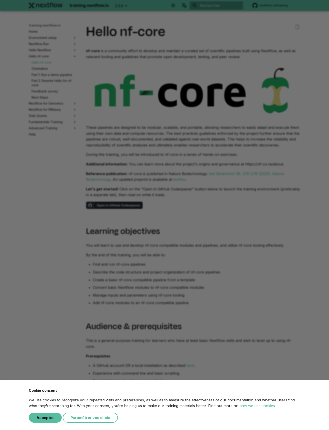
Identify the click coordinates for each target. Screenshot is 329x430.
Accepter (45, 417)
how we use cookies (257, 405)
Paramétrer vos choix (90, 417)
